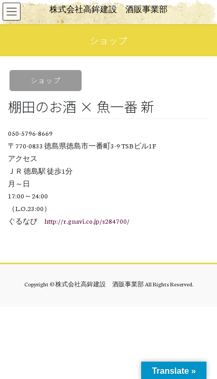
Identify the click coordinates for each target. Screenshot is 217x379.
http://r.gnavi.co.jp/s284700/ (87, 220)
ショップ (46, 80)
